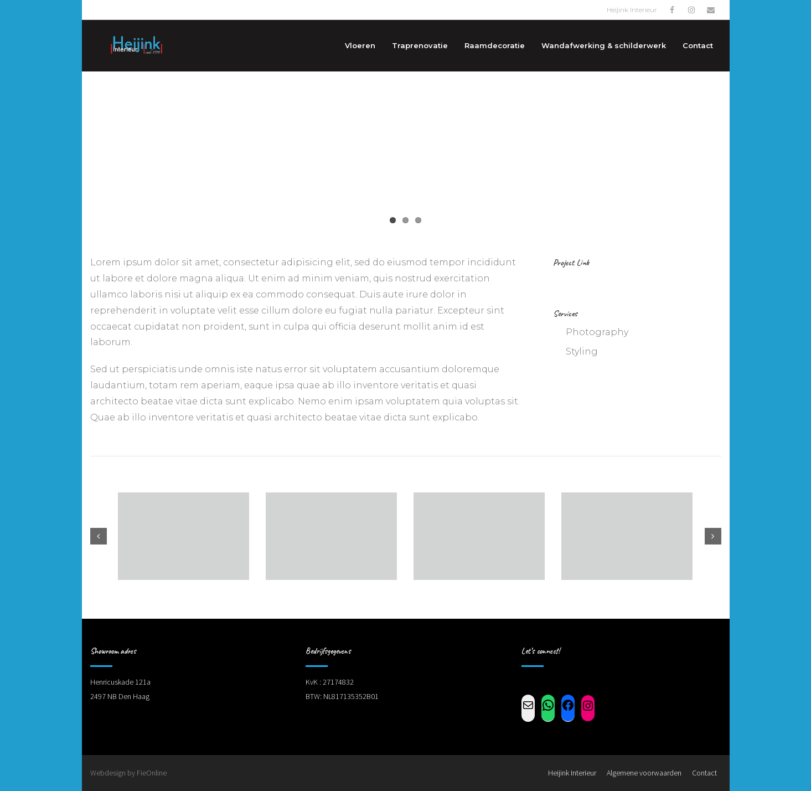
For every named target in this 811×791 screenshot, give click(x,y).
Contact (704, 773)
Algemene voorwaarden (644, 773)
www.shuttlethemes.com (623, 281)
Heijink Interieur (572, 773)
